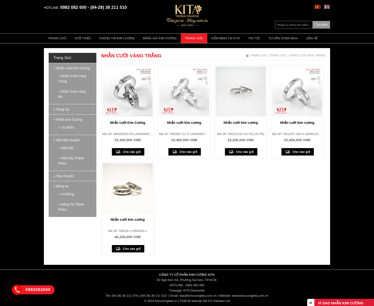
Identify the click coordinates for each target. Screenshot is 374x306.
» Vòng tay (61, 109)
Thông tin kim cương (117, 38)
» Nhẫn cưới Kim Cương (71, 68)
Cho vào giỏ (131, 152)
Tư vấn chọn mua (283, 38)
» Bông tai (60, 186)
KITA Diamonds (194, 290)
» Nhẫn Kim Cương (67, 119)
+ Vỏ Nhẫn (66, 127)
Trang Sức (194, 38)
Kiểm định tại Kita (225, 38)
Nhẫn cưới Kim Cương (127, 123)
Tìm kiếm (321, 24)
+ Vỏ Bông (66, 194)
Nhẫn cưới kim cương (184, 123)
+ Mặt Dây (65, 148)
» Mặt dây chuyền (66, 140)
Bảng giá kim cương (160, 38)
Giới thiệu (83, 38)
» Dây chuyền (63, 176)
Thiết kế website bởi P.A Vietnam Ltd (205, 301)
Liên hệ (311, 38)
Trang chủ (57, 38)
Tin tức (254, 38)
